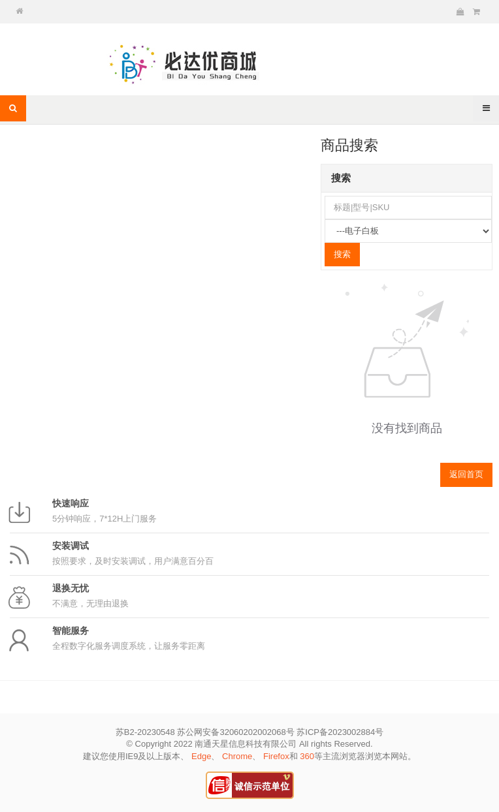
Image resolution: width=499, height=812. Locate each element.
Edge (201, 756)
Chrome (237, 756)
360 (307, 756)
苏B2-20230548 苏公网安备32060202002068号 (205, 732)
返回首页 (466, 474)
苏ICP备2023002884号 (340, 732)
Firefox (276, 756)
